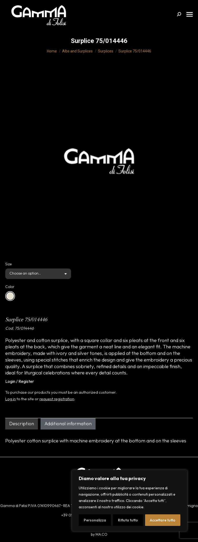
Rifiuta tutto (128, 520)
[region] (129, 500)
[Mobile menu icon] (189, 14)
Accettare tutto (162, 520)
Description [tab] (21, 424)
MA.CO (101, 534)
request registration (56, 398)
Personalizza (95, 520)
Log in (10, 398)
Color (9, 286)
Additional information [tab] (68, 424)
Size (8, 264)
